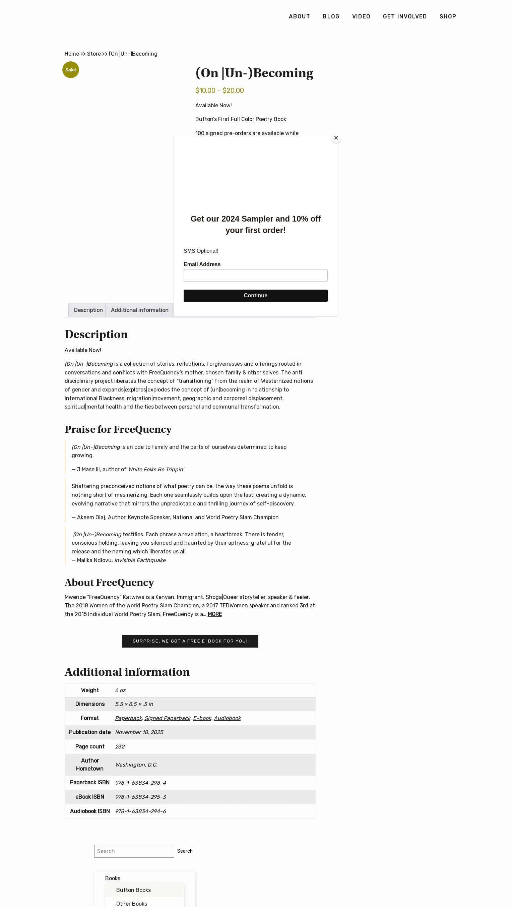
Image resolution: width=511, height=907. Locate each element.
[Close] (336, 138)
